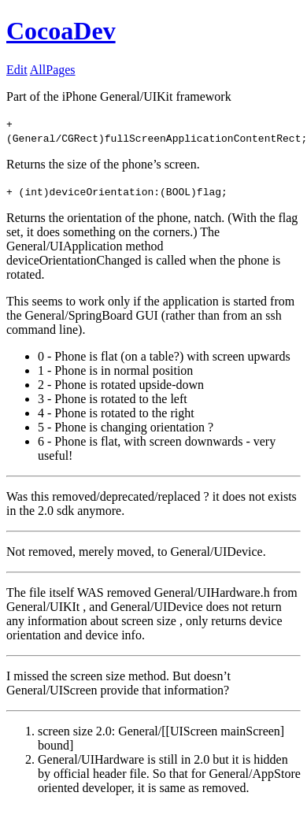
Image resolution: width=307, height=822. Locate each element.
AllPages (53, 69)
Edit (17, 69)
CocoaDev (61, 31)
